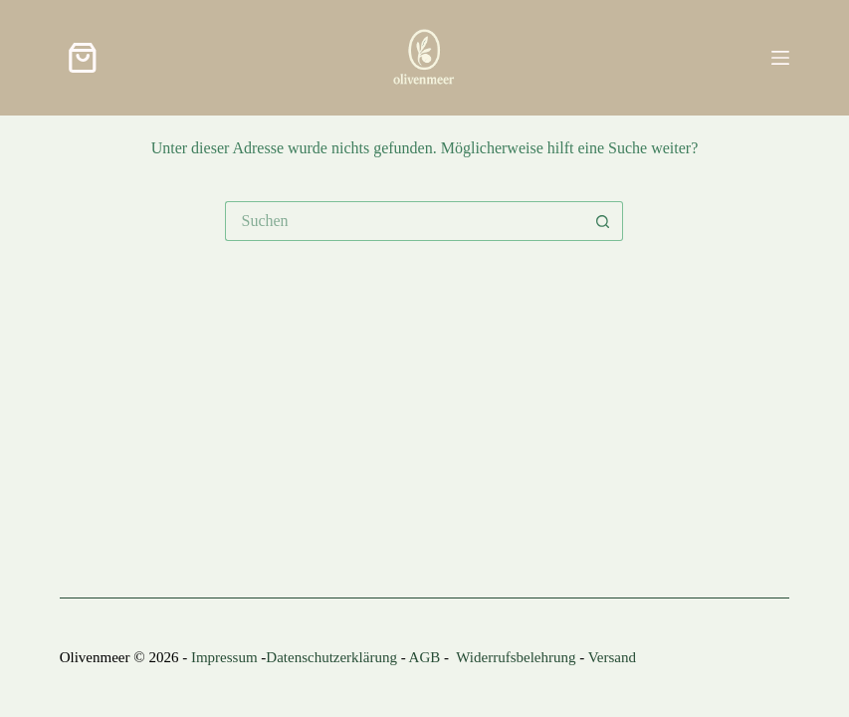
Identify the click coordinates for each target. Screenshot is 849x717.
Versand (612, 657)
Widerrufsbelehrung (515, 657)
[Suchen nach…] (404, 221)
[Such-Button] (603, 221)
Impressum (224, 657)
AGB (425, 657)
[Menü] (780, 58)
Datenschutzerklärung (331, 657)
